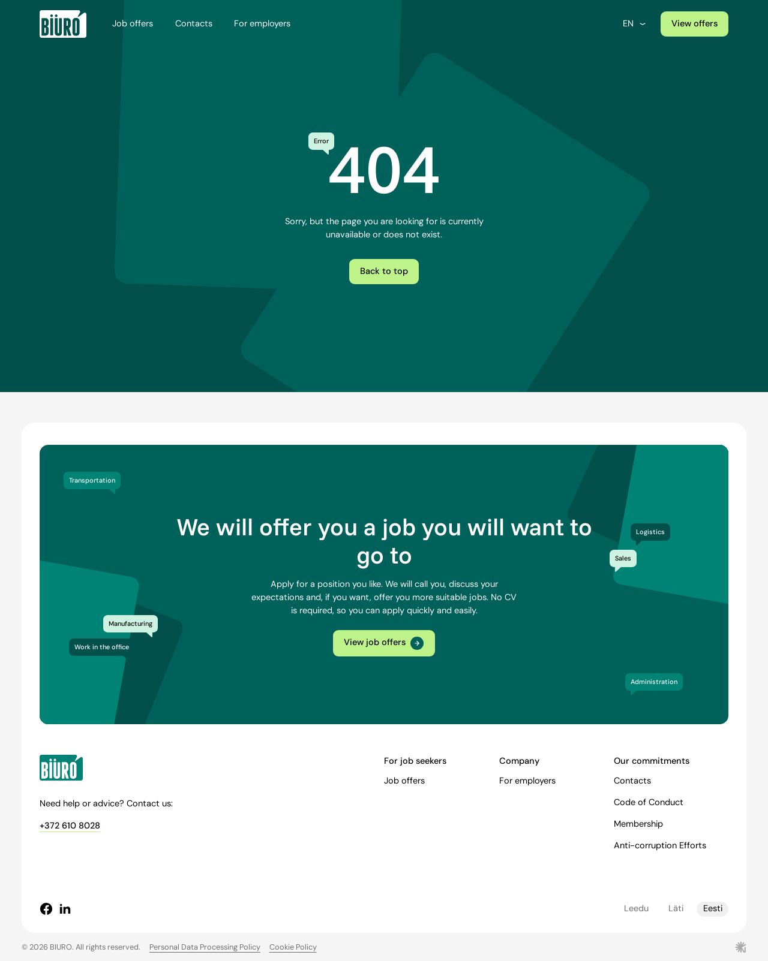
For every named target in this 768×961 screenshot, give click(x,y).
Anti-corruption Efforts (660, 845)
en (635, 23)
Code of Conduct (648, 802)
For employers (262, 23)
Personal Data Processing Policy (204, 947)
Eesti (712, 908)
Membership (638, 824)
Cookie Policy (293, 947)
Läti (675, 908)
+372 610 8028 (70, 826)
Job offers (132, 23)
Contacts (193, 23)
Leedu (636, 908)
